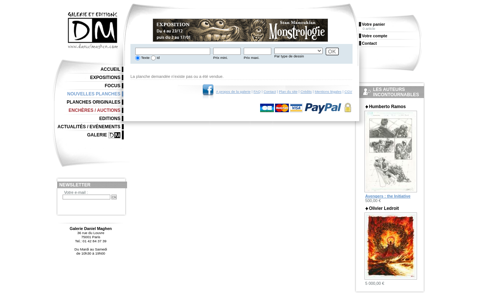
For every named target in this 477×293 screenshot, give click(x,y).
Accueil (110, 69)
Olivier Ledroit (384, 208)
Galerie (97, 135)
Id (158, 58)
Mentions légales (328, 91)
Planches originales (93, 102)
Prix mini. (220, 58)
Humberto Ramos (387, 106)
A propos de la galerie (233, 91)
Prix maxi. (251, 58)
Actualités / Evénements (88, 126)
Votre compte (374, 36)
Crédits (306, 91)
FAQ (256, 91)
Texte (144, 58)
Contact (269, 91)
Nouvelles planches (93, 94)
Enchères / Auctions (94, 110)
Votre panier (373, 24)
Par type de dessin (289, 56)
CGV (348, 91)
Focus (112, 85)
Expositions (105, 77)
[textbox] (172, 51)
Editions (109, 118)
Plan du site (288, 91)
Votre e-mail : (76, 192)
